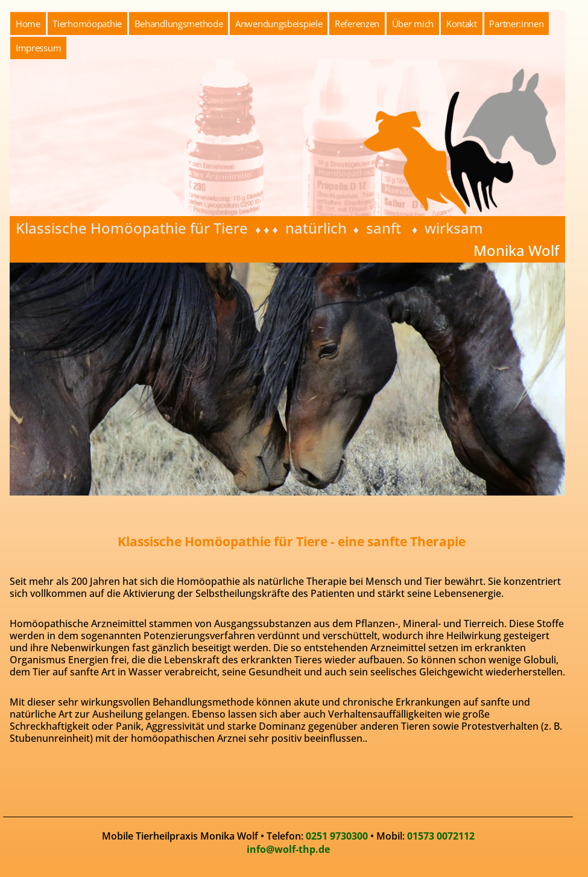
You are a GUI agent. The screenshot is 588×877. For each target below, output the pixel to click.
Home (28, 24)
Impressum (38, 48)
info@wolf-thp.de (288, 849)
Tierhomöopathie (87, 24)
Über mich (413, 24)
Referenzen (357, 24)
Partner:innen (516, 24)
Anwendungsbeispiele (278, 24)
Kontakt (461, 24)
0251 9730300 (337, 836)
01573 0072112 (441, 836)
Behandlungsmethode (178, 24)
